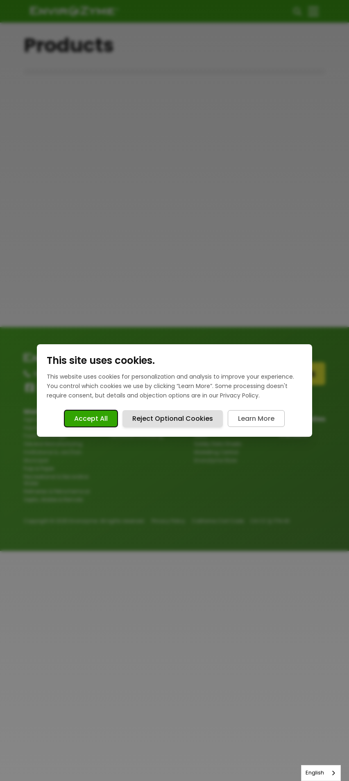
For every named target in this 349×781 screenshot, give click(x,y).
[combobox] (321, 773)
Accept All (91, 418)
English (315, 772)
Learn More (256, 418)
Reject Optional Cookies (172, 418)
